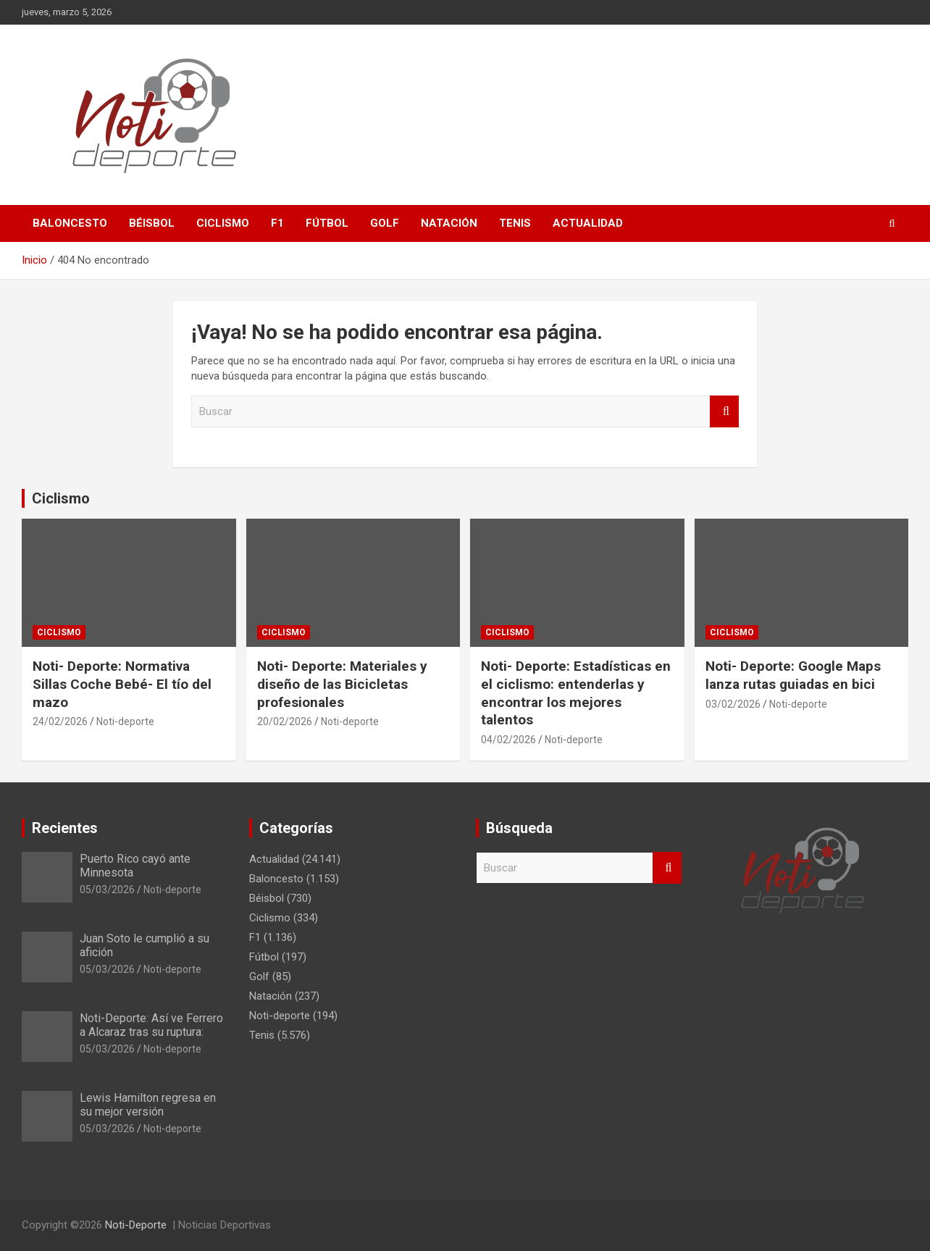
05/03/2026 (107, 889)
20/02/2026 (284, 721)
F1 (277, 223)
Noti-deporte (125, 721)
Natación (449, 223)
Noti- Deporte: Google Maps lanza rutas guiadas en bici (793, 675)
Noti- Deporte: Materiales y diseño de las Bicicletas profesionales (342, 684)
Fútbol (327, 223)
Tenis (515, 223)
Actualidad (588, 223)
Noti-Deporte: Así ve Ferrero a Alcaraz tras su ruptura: (151, 1025)
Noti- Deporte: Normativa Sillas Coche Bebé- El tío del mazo (122, 684)
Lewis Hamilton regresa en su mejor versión (148, 1104)
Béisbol (152, 223)
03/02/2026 (733, 704)
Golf (384, 223)
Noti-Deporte (136, 1224)
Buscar (724, 412)
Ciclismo (222, 223)
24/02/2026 (60, 721)
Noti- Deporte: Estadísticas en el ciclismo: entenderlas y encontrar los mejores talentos (576, 693)
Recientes (65, 828)
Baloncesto (70, 223)
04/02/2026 (508, 739)
